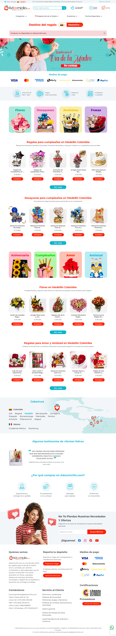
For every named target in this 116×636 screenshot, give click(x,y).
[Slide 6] (60, 68)
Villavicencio (26, 419)
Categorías (20, 16)
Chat (108, 2)
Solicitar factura (52, 575)
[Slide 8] (63, 68)
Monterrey (34, 428)
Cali (10, 413)
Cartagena (55, 413)
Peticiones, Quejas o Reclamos (54, 600)
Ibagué (37, 419)
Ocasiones (71, 16)
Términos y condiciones (51, 594)
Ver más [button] (58, 187)
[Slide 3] (56, 68)
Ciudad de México (17, 428)
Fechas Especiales (93, 16)
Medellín (29, 413)
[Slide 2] (55, 68)
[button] (18, 2)
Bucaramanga (26, 416)
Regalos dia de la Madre (47, 16)
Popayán (13, 416)
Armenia (13, 419)
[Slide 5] (59, 68)
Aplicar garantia (48, 609)
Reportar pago (52, 563)
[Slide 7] (62, 68)
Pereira (51, 416)
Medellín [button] (23, 2)
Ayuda (102, 2)
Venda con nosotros (91, 604)
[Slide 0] (52, 68)
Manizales (40, 416)
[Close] (104, 33)
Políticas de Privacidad (51, 597)
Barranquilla (41, 413)
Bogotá (18, 413)
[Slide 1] (53, 68)
